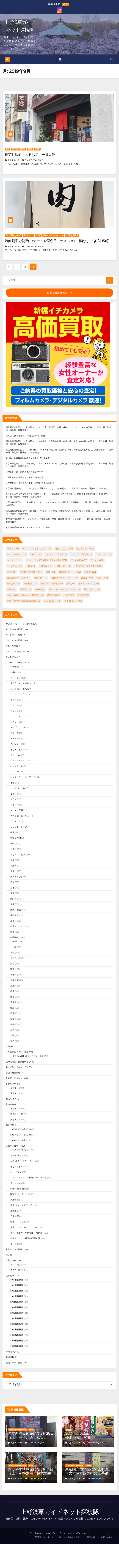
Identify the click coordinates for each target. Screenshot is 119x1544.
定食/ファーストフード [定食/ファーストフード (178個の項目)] (64, 578)
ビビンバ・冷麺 (17, 788)
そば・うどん (16, 749)
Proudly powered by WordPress (44, 1533)
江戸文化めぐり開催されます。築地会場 (24, 477)
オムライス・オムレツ (20, 683)
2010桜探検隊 (16, 1296)
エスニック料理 (17, 677)
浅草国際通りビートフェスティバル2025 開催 (28, 527)
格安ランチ (11, 1260)
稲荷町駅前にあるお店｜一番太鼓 (30, 155)
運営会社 (91, 1537)
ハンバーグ (15, 771)
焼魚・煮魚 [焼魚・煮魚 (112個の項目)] (92, 589)
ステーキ (14, 738)
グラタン (14, 711)
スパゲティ (15, 744)
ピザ (12, 782)
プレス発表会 (12, 657)
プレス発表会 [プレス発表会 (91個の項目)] (79, 560)
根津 (12, 991)
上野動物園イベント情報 (17, 1052)
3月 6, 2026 (16, 1479)
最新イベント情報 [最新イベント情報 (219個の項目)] (52, 583)
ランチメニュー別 (14, 662)
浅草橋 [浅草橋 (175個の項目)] (25, 589)
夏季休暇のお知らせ (59, 292)
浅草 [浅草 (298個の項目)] (11, 589)
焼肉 (12, 904)
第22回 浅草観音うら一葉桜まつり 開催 (25, 436)
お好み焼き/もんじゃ (20, 1150)
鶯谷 (12, 1041)
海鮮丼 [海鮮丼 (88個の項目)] (40, 589)
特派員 (30, 149)
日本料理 (14, 1216)
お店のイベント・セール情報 (19, 624)
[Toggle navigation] (60, 59)
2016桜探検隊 (16, 1329)
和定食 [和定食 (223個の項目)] (90, 572)
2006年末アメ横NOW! (20, 1129)
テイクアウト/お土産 (15, 651)
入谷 (12, 963)
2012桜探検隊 (16, 1307)
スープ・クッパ (17, 727)
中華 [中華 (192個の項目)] (11, 572)
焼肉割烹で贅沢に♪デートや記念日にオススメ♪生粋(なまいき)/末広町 (56, 241)
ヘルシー (14, 805)
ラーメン (14, 821)
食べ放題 (14, 1244)
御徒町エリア (28, 235)
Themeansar (83, 1533)
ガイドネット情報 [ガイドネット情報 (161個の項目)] (56, 554)
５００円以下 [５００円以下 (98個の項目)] (52, 601)
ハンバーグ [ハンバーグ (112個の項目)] (14, 560)
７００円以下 (16, 1270)
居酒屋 (13, 1211)
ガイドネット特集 (14, 635)
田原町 (13, 1013)
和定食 (13, 865)
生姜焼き (14, 915)
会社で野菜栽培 (13, 1073)
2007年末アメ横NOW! (20, 1135)
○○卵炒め (14, 666)
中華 (7, 149)
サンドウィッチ (17, 716)
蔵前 (12, 1030)
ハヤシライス (16, 766)
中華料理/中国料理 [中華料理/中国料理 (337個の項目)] (31, 572)
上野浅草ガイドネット (43, 1537)
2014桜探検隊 (16, 1318)
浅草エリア (15, 1093)
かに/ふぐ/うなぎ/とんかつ (23, 1161)
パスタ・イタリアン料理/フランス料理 (28, 1177)
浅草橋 (13, 1002)
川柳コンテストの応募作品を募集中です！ (25, 472)
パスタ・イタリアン (19, 760)
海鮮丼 (13, 899)
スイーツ (14, 733)
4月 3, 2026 (16, 1443)
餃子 (12, 932)
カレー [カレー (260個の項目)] (36, 554)
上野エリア (15, 1088)
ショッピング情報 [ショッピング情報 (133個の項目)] (81, 554)
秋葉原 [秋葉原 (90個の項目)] (69, 595)
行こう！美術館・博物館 (70, 1537)
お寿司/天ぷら (17, 1155)
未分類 (9, 1255)
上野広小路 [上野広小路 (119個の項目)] (63, 566)
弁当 (12, 887)
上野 (12, 952)
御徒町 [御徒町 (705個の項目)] (102, 578)
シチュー (14, 722)
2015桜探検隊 (16, 1324)
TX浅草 (13, 941)
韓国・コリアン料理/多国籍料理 (25, 1238)
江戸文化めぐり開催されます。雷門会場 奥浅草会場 (30, 483)
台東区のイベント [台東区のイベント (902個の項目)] (70, 572)
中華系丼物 (15, 838)
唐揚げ (13, 871)
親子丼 (13, 921)
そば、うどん (16, 1166)
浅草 (12, 997)
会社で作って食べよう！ (17, 1067)
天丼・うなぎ (16, 876)
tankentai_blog (32, 160)
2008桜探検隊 (16, 1285)
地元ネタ (10, 1099)
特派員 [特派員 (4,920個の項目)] (53, 595)
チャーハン (15, 755)
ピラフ (13, 794)
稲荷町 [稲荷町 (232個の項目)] (83, 595)
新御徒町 (14, 980)
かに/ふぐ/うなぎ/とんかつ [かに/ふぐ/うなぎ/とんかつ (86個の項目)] (37, 548)
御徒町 (18, 235)
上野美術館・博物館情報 (17, 1061)
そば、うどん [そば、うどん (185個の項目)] (64, 548)
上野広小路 (15, 958)
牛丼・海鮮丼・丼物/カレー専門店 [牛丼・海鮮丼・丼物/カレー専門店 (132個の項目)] (25, 595)
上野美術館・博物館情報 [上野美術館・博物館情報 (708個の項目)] (88, 566)
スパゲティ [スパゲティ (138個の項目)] (103, 554)
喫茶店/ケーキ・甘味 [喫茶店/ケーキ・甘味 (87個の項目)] (18, 578)
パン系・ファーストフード (22, 777)
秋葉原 (75, 235)
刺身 (12, 860)
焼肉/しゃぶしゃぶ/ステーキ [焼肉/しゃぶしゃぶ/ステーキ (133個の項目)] (64, 589)
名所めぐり (11, 1084)
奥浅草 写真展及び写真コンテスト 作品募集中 (28, 458)
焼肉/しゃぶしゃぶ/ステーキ (53, 235)
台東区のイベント (14, 1078)
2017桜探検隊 (16, 1335)
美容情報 (10, 1357)
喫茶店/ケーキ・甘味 (20, 1194)
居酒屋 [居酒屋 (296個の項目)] (87, 578)
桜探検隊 (10, 1275)
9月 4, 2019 (13, 160)
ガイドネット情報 (14, 629)
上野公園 (10, 1046)
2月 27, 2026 (74, 1479)
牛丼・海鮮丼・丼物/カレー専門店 (26, 1233)
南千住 (13, 969)
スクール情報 (12, 646)
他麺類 (13, 849)
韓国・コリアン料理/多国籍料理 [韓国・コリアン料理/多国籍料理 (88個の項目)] (23, 601)
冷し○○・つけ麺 (17, 854)
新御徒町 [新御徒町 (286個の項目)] (13, 583)
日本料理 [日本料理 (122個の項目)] (30, 583)
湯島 (12, 1008)
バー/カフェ (16, 1172)
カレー (13, 705)
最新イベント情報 (14, 1249)
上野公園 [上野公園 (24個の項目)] (45, 566)
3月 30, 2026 (74, 1443)
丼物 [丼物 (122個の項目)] (50, 572)
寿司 (12, 882)
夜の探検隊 (10, 235)
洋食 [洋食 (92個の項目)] (70, 583)
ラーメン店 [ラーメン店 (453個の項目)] (14, 566)
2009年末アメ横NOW (20, 1140)
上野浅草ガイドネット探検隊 (59, 1512)
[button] (111, 59)
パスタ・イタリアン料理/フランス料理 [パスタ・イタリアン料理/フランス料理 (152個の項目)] (46, 560)
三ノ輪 (13, 947)
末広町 (38, 235)
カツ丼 (13, 700)
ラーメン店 (15, 1183)
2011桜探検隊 (16, 1302)
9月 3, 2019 (13, 246)
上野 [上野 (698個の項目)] (30, 566)
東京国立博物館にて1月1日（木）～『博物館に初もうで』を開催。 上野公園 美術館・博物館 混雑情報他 (57, 488)
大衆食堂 (14, 1200)
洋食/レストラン (18, 1222)
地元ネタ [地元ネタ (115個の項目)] (40, 578)
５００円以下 (16, 1264)
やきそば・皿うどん (19, 816)
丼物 (12, 843)
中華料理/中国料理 (18, 149)
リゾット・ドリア (18, 827)
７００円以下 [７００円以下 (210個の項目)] (73, 601)
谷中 (12, 1035)
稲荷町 (37, 149)
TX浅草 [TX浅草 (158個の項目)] (13, 548)
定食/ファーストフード (21, 1205)
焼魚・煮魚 (15, 910)
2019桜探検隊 (16, 1346)
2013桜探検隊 (16, 1313)
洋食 (12, 893)
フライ (13, 799)
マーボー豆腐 (16, 810)
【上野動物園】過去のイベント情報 (27, 1056)
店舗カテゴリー (13, 1146)
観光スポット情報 (14, 1362)
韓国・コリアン (17, 926)
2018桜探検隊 (16, 1340)
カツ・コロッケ (17, 694)
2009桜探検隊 (16, 1291)
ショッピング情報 (14, 640)
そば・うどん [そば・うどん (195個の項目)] (85, 548)
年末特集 (10, 1125)
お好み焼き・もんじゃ (20, 689)
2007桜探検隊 (16, 1280)
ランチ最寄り (12, 937)
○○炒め (13, 672)
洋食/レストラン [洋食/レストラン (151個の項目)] (88, 583)
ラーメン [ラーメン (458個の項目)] (97, 560)
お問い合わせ (107, 1537)
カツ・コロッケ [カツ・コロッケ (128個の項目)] (16, 554)
